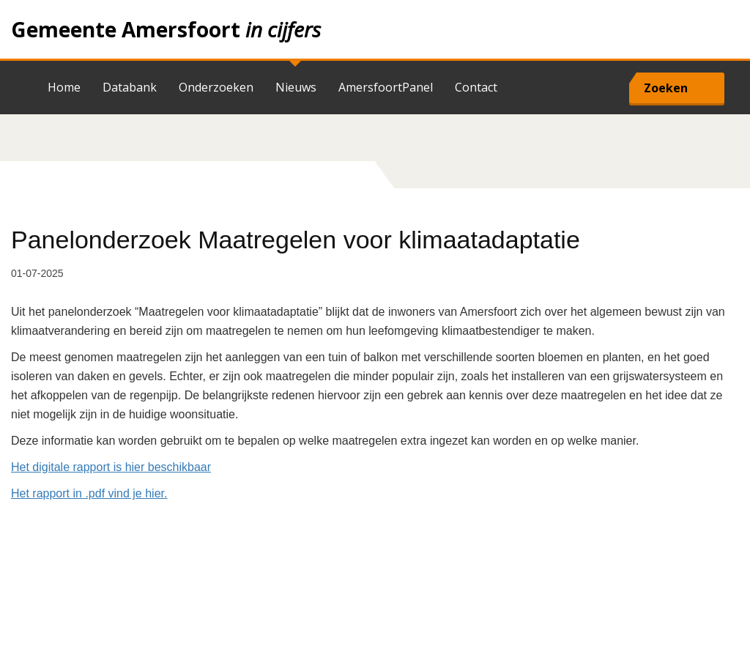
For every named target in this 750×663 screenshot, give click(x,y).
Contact (476, 87)
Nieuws (295, 87)
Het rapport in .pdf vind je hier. (89, 493)
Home (375, 29)
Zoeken (666, 88)
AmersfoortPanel (385, 87)
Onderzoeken (216, 87)
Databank (130, 87)
